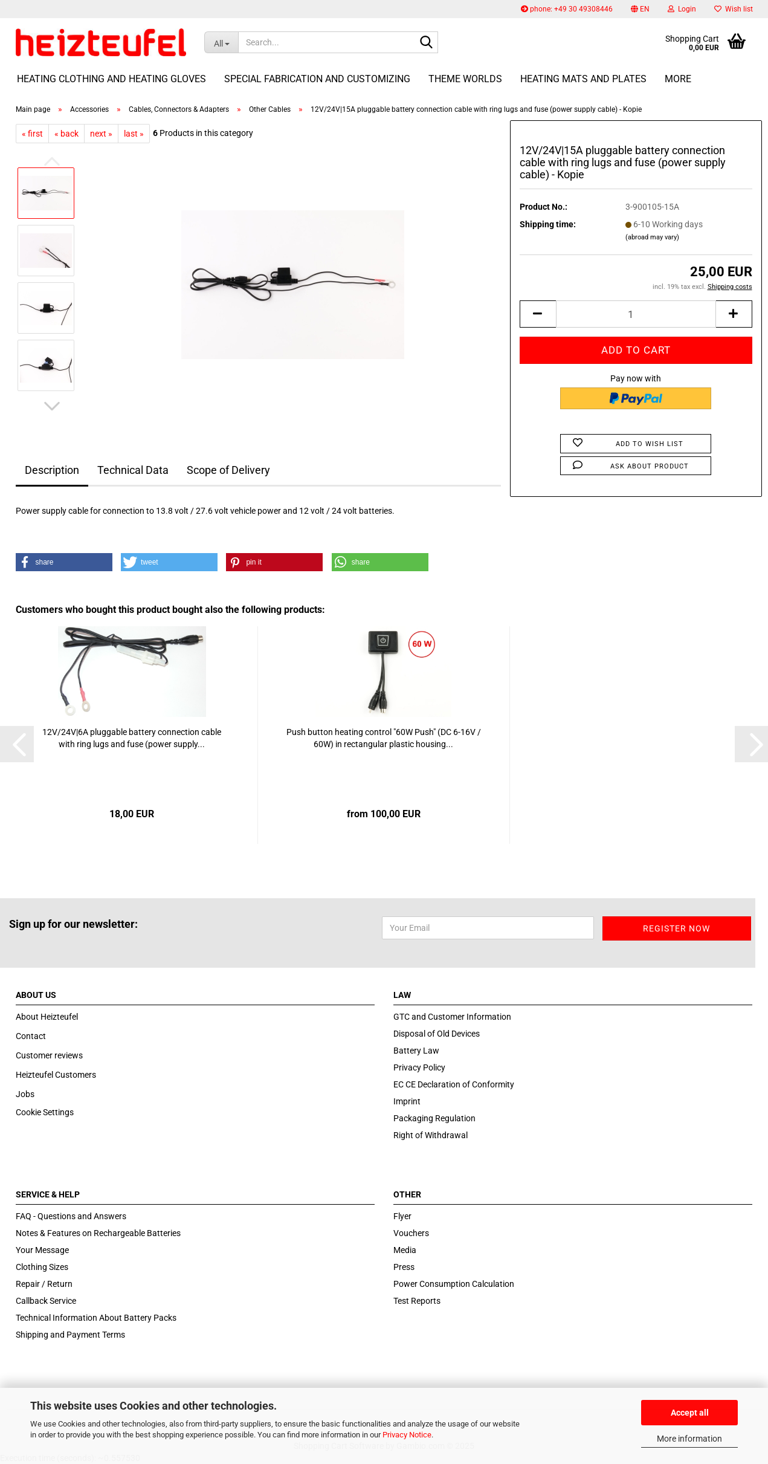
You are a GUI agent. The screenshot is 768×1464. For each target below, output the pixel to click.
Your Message (42, 1250)
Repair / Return (44, 1284)
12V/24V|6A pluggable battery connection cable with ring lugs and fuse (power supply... (131, 738)
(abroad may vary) (652, 237)
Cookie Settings (45, 1112)
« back (66, 133)
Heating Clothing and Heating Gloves (111, 79)
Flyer (402, 1216)
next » (101, 133)
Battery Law (416, 1050)
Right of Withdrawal (430, 1135)
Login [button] (682, 9)
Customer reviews (49, 1055)
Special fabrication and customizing (317, 79)
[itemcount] (636, 314)
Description (52, 470)
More (678, 79)
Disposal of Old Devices (436, 1033)
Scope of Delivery (228, 470)
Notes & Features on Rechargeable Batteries (98, 1233)
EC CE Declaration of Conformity (453, 1084)
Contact (31, 1036)
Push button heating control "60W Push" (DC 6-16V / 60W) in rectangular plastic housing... (383, 738)
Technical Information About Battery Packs (96, 1318)
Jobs (25, 1094)
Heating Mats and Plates (583, 79)
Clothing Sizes (42, 1267)
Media (404, 1250)
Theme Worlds (465, 79)
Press (404, 1267)
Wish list (733, 9)
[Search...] (221, 42)
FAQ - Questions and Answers (71, 1216)
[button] (640, 9)
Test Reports (416, 1301)
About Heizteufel (47, 1017)
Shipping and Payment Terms (70, 1334)
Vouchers (411, 1233)
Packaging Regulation (434, 1118)
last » (134, 133)
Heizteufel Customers (56, 1075)
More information (689, 1438)
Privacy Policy (419, 1067)
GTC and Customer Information (452, 1017)
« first (32, 133)
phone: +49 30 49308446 (567, 9)
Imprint (407, 1101)
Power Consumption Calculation (453, 1284)
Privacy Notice (406, 1434)
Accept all (690, 1412)
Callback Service (46, 1301)
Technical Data (133, 470)
